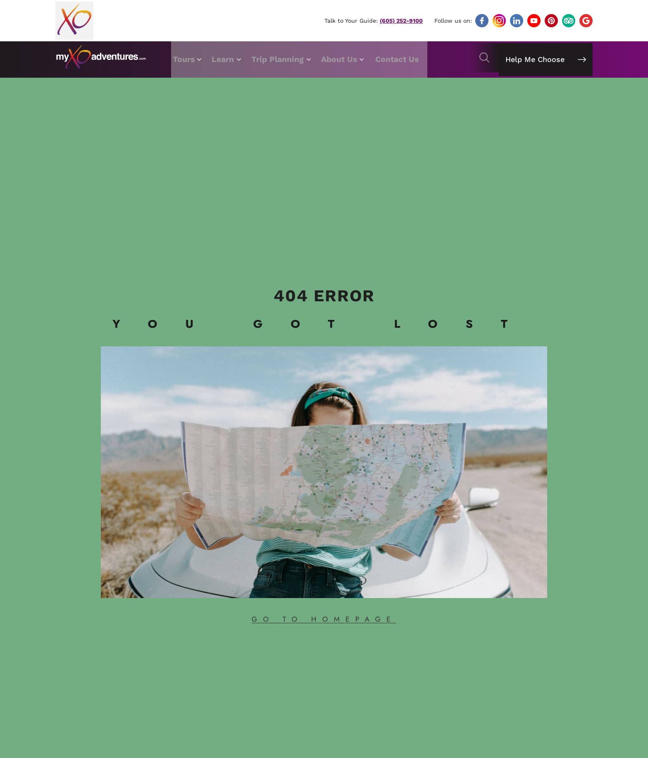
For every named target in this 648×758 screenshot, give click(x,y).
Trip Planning (283, 58)
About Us (347, 58)
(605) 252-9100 (400, 20)
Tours (185, 58)
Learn (226, 58)
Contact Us (403, 58)
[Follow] (481, 20)
